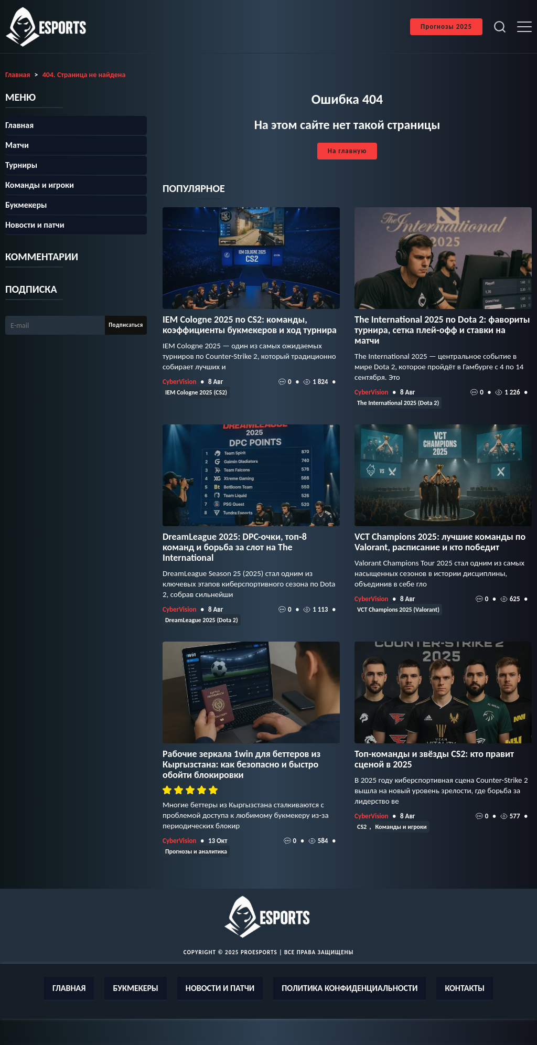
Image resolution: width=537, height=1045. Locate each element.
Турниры (21, 165)
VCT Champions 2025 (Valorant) (398, 609)
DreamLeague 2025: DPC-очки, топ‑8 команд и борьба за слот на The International (235, 547)
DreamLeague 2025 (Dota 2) (201, 620)
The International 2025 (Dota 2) (398, 403)
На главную (347, 151)
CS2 (362, 826)
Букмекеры (26, 205)
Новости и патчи (35, 225)
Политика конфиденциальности (349, 988)
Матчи (17, 145)
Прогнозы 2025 (446, 26)
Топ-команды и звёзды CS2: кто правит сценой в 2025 (434, 759)
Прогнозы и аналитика (196, 851)
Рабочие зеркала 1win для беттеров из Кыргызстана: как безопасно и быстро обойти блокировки (241, 764)
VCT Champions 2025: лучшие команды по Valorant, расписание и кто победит (440, 542)
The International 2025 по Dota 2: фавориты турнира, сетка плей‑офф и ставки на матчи (442, 330)
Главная (19, 125)
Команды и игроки (401, 826)
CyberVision (179, 382)
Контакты (465, 988)
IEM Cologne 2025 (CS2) (196, 392)
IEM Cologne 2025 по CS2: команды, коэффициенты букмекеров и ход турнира (250, 325)
